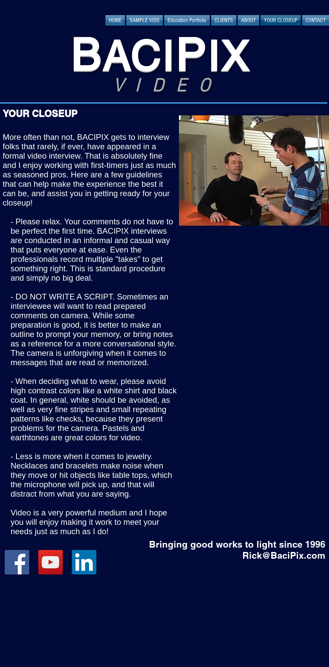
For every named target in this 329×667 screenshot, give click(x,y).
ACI (138, 56)
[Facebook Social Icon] (17, 562)
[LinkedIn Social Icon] (84, 562)
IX (228, 56)
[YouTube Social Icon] (50, 562)
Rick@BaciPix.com (283, 555)
